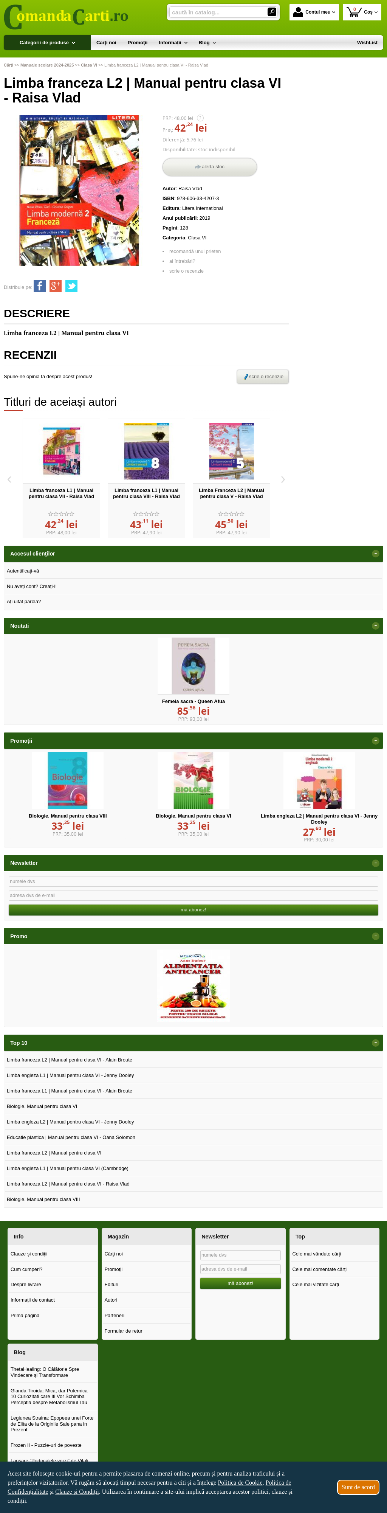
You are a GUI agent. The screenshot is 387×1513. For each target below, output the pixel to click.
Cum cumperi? (27, 1269)
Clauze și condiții (29, 1254)
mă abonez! (193, 909)
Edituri (111, 1284)
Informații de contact (33, 1300)
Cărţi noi (113, 1254)
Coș (360, 12)
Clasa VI (197, 238)
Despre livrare (26, 1284)
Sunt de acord (358, 1487)
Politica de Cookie (240, 1482)
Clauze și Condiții (77, 1491)
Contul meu (311, 12)
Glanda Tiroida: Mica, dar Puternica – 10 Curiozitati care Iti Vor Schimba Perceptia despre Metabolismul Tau (51, 1396)
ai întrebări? (182, 261)
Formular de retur (123, 1331)
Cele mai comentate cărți (319, 1269)
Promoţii (113, 1269)
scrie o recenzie (186, 271)
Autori (110, 1300)
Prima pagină (25, 1315)
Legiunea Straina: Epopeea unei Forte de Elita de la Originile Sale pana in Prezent (52, 1423)
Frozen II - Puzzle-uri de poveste (46, 1445)
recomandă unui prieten (195, 251)
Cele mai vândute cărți (316, 1254)
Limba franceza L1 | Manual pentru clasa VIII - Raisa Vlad (146, 493)
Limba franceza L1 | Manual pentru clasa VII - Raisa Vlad (61, 493)
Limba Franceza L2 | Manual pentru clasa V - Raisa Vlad (231, 493)
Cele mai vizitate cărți (315, 1284)
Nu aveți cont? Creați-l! (32, 586)
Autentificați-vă (23, 571)
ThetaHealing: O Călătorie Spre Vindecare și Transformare (45, 1372)
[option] (61, 478)
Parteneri (114, 1315)
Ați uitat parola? (24, 601)
